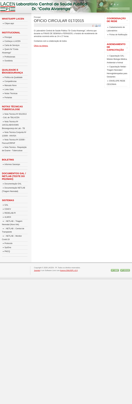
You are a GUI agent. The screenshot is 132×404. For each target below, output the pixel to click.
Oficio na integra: (41, 46)
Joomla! (37, 270)
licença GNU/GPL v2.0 (69, 270)
